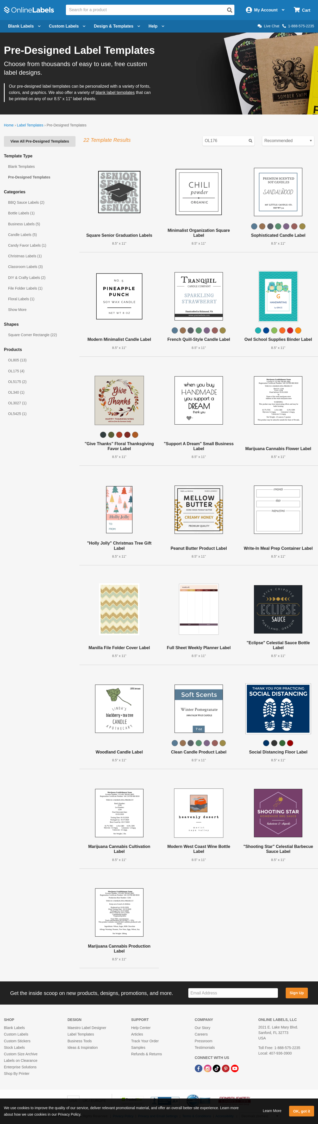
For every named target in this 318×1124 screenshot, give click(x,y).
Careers (201, 1034)
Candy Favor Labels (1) (27, 245)
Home (9, 125)
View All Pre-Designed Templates (39, 141)
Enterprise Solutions (20, 1067)
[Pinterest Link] (226, 1068)
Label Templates (30, 125)
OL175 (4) (16, 371)
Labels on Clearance (20, 1060)
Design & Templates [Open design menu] (117, 26)
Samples (138, 1047)
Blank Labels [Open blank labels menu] (24, 26)
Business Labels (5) (24, 224)
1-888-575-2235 (298, 26)
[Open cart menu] (302, 10)
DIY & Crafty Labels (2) (27, 278)
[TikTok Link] (217, 1068)
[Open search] (229, 10)
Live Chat (268, 26)
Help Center (141, 1028)
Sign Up (297, 993)
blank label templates (115, 92)
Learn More (272, 1111)
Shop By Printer (16, 1073)
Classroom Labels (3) (25, 267)
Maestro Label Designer (86, 1028)
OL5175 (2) (17, 382)
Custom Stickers (17, 1041)
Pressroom (204, 1041)
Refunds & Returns (146, 1054)
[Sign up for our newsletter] (233, 993)
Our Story (202, 1028)
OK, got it (301, 1111)
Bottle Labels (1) (21, 213)
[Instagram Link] (208, 1068)
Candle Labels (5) (22, 235)
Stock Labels (14, 1047)
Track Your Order (145, 1041)
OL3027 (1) (17, 403)
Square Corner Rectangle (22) (32, 335)
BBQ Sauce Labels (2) (26, 202)
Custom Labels (16, 1034)
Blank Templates (21, 166)
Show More (17, 310)
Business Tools (79, 1041)
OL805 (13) (17, 360)
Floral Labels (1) (21, 299)
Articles (137, 1034)
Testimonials (205, 1047)
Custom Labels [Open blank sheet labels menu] (67, 26)
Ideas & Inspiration (82, 1047)
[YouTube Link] (235, 1068)
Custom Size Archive (21, 1054)
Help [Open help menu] (156, 26)
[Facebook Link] (199, 1068)
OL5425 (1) (17, 414)
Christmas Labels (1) (25, 256)
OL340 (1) (16, 392)
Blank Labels (14, 1028)
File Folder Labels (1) (25, 288)
